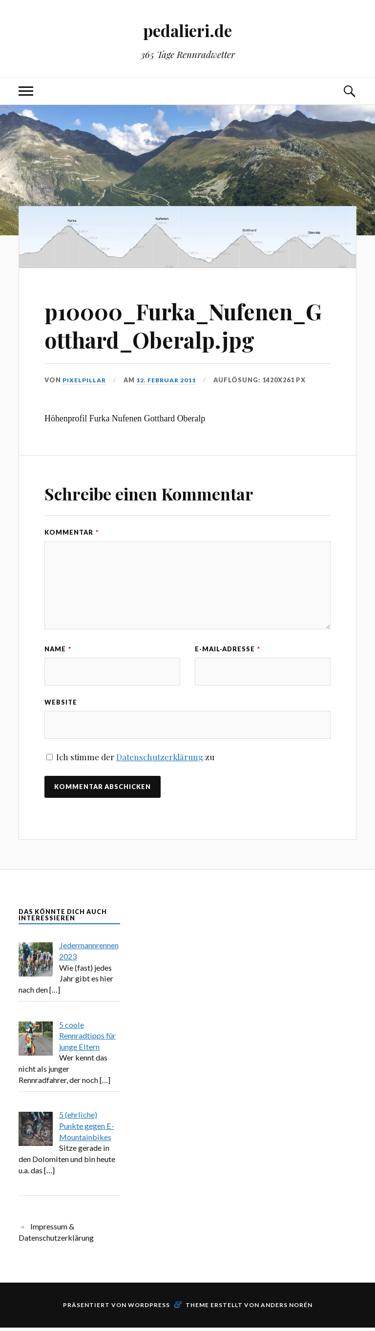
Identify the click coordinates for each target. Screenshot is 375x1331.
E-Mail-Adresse (227, 649)
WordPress (149, 1308)
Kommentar (71, 532)
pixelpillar (85, 380)
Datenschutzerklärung (159, 760)
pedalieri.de (187, 29)
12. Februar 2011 (169, 380)
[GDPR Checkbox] (49, 760)
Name (57, 649)
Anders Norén (286, 1308)
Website (60, 703)
